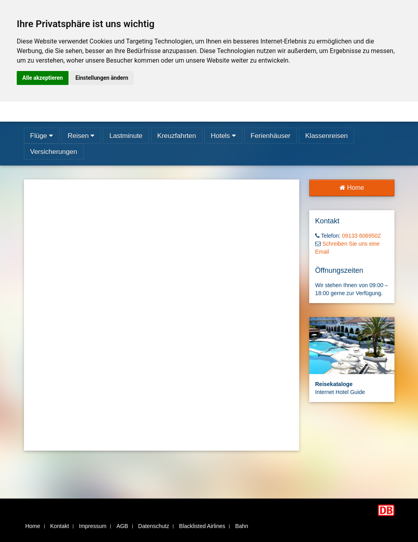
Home (352, 187)
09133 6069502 (361, 236)
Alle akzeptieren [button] (42, 78)
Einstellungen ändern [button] (101, 78)
